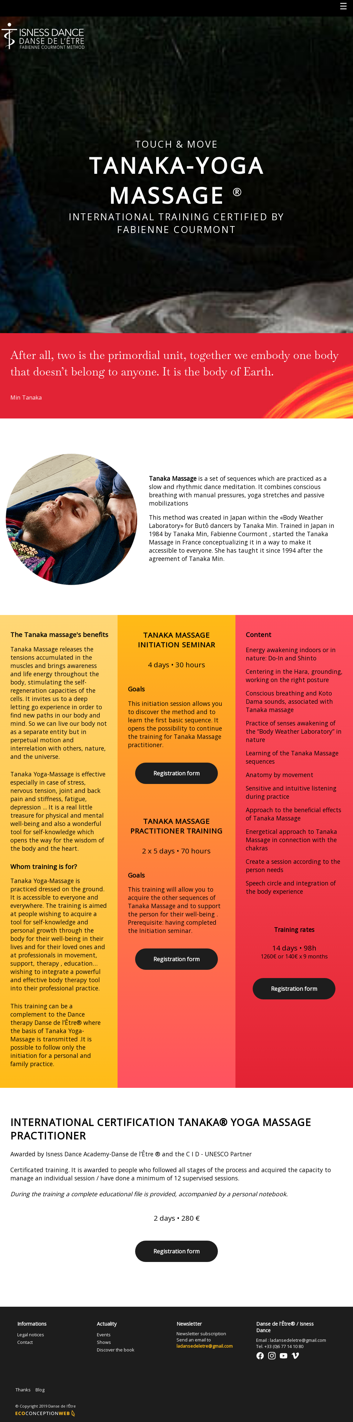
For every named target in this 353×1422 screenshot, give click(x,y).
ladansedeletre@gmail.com (204, 1346)
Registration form (176, 773)
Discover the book (115, 1350)
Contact (25, 1342)
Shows (104, 1342)
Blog (40, 1390)
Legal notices (30, 1334)
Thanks (23, 1390)
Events (104, 1334)
